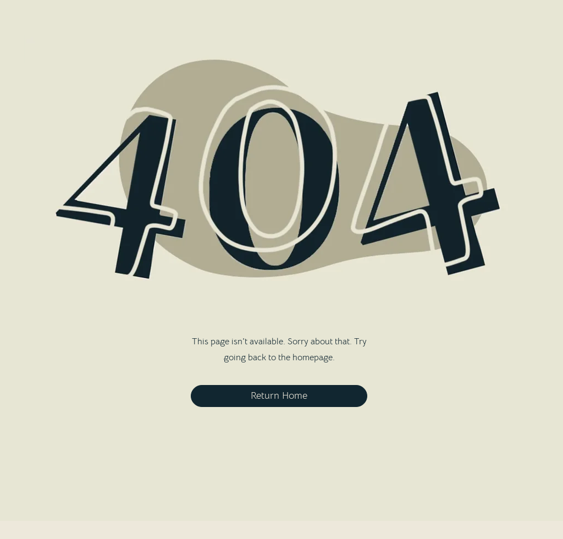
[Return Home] (279, 396)
